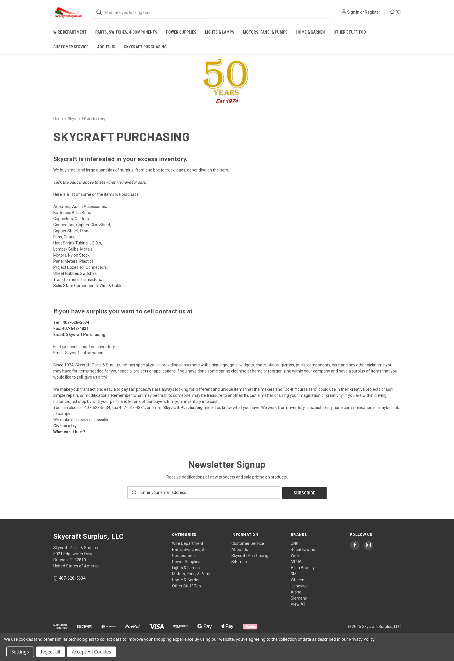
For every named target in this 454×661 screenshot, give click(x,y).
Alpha (296, 591)
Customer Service (70, 47)
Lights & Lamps (219, 32)
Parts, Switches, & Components (126, 32)
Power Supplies (181, 32)
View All (298, 603)
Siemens (299, 597)
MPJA (296, 561)
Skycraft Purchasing (145, 47)
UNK (294, 543)
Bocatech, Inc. (303, 549)
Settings (20, 652)
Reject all (50, 652)
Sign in (353, 12)
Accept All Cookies (91, 652)
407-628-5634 (76, 322)
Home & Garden (310, 32)
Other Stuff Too (350, 32)
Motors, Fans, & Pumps (265, 32)
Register (372, 12)
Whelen (297, 579)
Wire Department (70, 32)
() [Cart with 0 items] (395, 11)
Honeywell (300, 585)
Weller (296, 555)
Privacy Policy (361, 639)
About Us (106, 47)
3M (293, 573)
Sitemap (239, 561)
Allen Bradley (303, 567)
